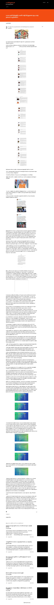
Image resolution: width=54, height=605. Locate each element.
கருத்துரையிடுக (8, 517)
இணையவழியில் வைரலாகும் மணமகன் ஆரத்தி (14, 572)
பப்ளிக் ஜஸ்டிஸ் (10, 2)
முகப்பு (7, 6)
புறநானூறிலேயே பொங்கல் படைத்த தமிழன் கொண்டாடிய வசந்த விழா (19, 541)
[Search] (44, 2)
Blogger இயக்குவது (27, 602)
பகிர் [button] (42, 26)
